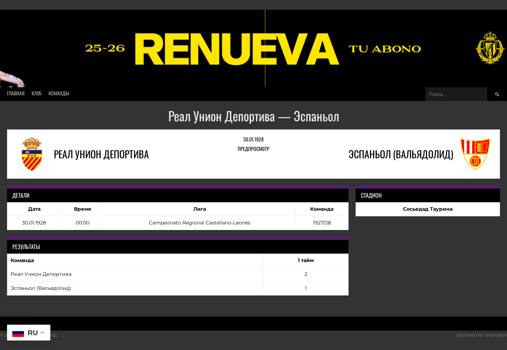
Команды (59, 93)
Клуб (37, 93)
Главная (16, 93)
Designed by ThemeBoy (481, 335)
